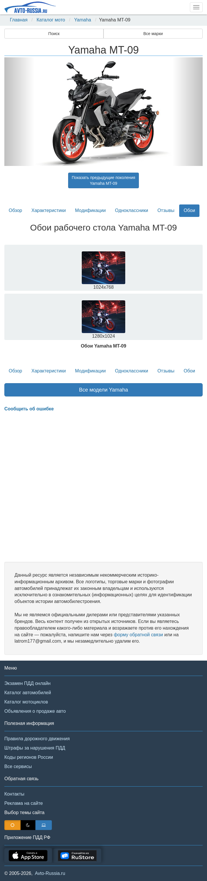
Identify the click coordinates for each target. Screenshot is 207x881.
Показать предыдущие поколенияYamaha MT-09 (103, 180)
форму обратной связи (138, 634)
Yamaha (82, 19)
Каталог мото (51, 19)
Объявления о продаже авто (35, 711)
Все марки (153, 33)
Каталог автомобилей (27, 692)
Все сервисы (18, 766)
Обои (189, 210)
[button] (19, 111)
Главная (19, 19)
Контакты (14, 794)
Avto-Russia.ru (50, 873)
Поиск (54, 33)
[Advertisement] (103, 487)
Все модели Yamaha (103, 390)
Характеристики (48, 210)
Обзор (15, 210)
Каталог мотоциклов (26, 701)
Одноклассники (131, 210)
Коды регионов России (28, 757)
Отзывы (166, 210)
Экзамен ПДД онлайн (27, 683)
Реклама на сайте (23, 803)
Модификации (90, 210)
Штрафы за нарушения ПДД (34, 747)
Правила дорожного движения (37, 738)
